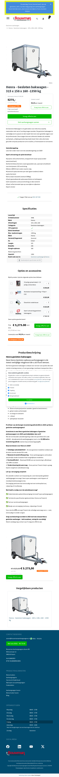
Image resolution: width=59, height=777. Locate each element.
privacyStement (38, 379)
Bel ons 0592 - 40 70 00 (16, 643)
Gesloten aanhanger (37, 257)
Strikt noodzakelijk (14, 385)
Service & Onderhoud (13, 680)
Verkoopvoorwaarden (41, 761)
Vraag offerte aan (29, 116)
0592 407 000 (36, 197)
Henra (50, 83)
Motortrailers (10, 675)
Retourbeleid (31, 763)
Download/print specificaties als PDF (29, 260)
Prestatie (12, 387)
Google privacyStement (43, 381)
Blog (7, 695)
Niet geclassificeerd (14, 396)
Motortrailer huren (12, 693)
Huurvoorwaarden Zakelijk (29, 761)
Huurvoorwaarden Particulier (15, 761)
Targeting (12, 390)
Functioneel (13, 393)
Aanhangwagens (11, 677)
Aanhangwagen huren (13, 690)
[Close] (50, 5)
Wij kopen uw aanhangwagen (15, 683)
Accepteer (30, 400)
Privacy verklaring (38, 763)
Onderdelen (10, 685)
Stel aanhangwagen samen (34, 122)
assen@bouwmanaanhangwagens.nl (18, 638)
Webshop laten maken (25, 775)
